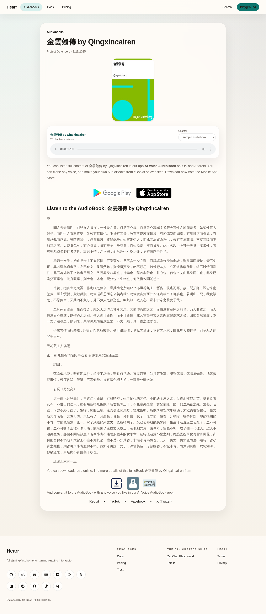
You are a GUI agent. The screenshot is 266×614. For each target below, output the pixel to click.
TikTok (115, 501)
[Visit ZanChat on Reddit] (22, 586)
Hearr (12, 7)
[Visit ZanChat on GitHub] (11, 574)
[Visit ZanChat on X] (81, 574)
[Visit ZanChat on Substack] (34, 574)
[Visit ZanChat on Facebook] (34, 586)
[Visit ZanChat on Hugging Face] (22, 574)
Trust (120, 569)
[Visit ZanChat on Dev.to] (46, 574)
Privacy (222, 563)
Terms (221, 556)
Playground (248, 7)
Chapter (197, 135)
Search (227, 7)
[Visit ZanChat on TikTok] (46, 586)
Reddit (94, 501)
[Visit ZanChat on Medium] (57, 574)
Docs (50, 7)
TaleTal (171, 563)
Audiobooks (31, 7)
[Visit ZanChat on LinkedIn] (11, 586)
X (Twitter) (164, 501)
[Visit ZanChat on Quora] (57, 586)
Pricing (66, 7)
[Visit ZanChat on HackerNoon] (69, 574)
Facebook (138, 501)
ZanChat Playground (180, 556)
